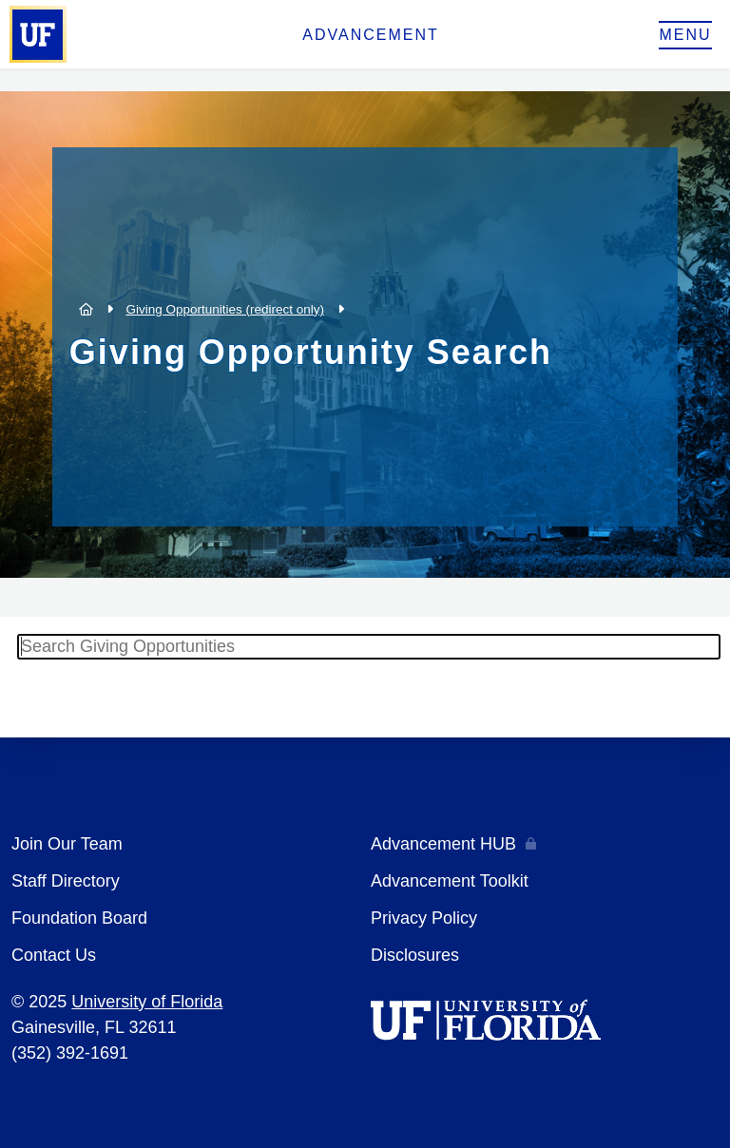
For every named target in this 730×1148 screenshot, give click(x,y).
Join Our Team (67, 843)
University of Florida (146, 1001)
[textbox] (368, 647)
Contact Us (53, 955)
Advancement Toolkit (449, 880)
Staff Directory (65, 880)
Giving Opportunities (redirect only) (224, 309)
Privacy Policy (424, 918)
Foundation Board (79, 918)
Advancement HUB (443, 843)
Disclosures (415, 955)
